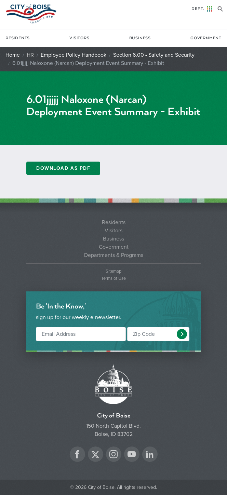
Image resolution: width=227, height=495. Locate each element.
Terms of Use (113, 278)
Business (140, 38)
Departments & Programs (113, 255)
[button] (182, 334)
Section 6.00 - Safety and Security (154, 55)
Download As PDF (63, 168)
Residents (17, 38)
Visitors (79, 38)
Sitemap (113, 271)
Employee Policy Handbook (73, 55)
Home (12, 55)
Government (206, 38)
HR (30, 55)
